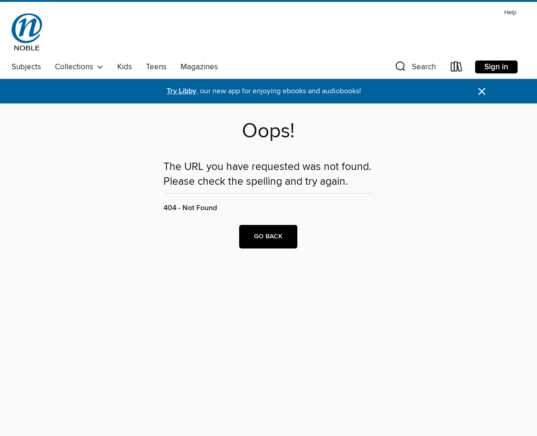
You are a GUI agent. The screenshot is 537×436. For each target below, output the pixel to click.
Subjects (26, 67)
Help (510, 12)
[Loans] (457, 69)
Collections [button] (79, 67)
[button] (414, 69)
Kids (124, 67)
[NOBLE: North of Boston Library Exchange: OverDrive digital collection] (27, 32)
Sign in (496, 67)
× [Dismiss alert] (482, 91)
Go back (268, 236)
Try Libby (181, 91)
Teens (156, 67)
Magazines (199, 67)
